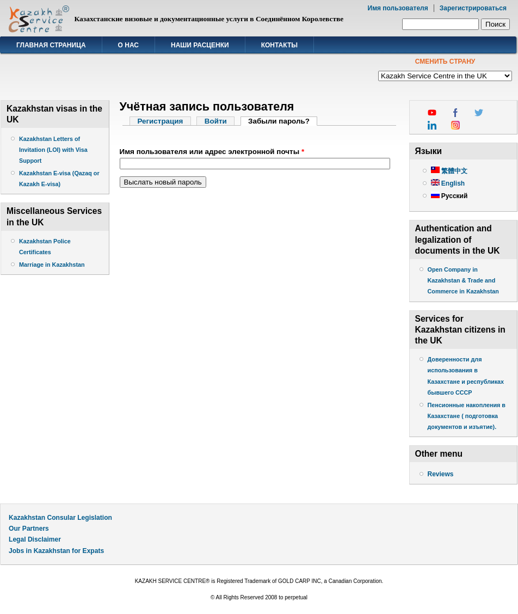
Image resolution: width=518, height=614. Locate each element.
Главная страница (51, 45)
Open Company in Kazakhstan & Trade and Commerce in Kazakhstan (463, 280)
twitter (478, 112)
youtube (432, 112)
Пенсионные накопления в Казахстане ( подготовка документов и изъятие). (467, 416)
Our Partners (29, 528)
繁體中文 (449, 171)
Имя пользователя (398, 8)
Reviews (441, 474)
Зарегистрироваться (473, 8)
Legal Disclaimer (35, 539)
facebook (455, 112)
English (448, 183)
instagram (455, 125)
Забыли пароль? (282, 121)
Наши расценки (200, 45)
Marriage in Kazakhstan (52, 264)
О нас (128, 45)
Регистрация (160, 121)
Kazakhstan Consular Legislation (60, 517)
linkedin (432, 125)
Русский (449, 196)
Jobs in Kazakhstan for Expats (56, 551)
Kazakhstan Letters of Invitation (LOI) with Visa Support (53, 150)
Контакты (279, 45)
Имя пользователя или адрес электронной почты (212, 152)
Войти (216, 121)
